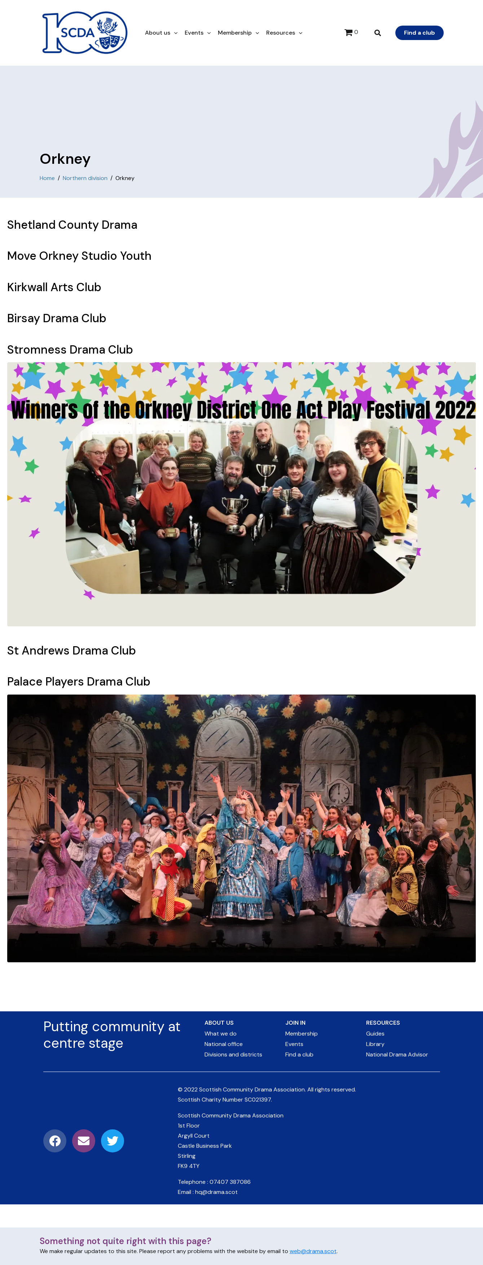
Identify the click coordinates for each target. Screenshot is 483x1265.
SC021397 (258, 1099)
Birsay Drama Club (56, 318)
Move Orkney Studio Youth (79, 255)
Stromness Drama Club (70, 349)
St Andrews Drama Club (71, 650)
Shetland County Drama (72, 224)
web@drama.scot (313, 1251)
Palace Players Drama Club (78, 681)
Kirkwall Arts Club (54, 287)
